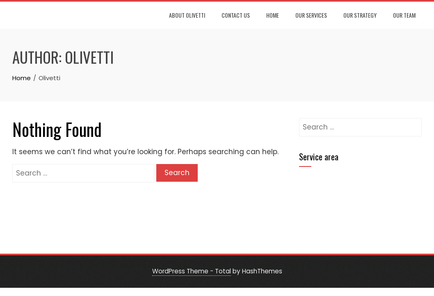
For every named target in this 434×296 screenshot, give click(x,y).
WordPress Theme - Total (191, 271)
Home (272, 15)
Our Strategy (360, 15)
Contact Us (236, 15)
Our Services (311, 15)
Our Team (404, 15)
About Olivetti (187, 15)
